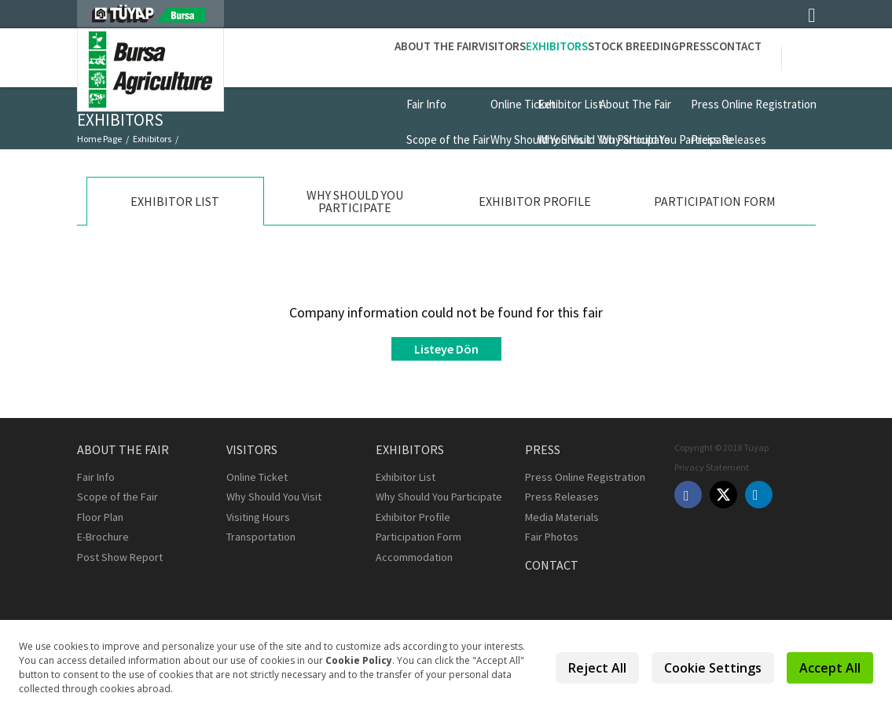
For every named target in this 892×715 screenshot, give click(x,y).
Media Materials (562, 517)
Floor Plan (100, 517)
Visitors (403, 57)
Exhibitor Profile (413, 517)
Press (662, 57)
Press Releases (562, 497)
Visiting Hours (258, 517)
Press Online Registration (585, 477)
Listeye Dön (446, 349)
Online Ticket (257, 477)
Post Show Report (120, 557)
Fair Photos (551, 537)
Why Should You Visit (273, 497)
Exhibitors (480, 57)
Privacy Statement (711, 467)
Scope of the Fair (117, 497)
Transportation (260, 537)
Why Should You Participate (439, 497)
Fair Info (96, 477)
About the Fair (315, 57)
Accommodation (414, 557)
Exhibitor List (106, 152)
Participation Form (418, 537)
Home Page (99, 139)
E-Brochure (103, 537)
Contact (726, 57)
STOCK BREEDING (578, 57)
